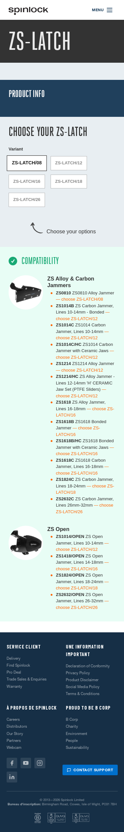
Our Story (15, 733)
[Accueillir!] (28, 10)
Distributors (17, 726)
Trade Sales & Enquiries (27, 679)
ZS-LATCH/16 (26, 181)
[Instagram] (39, 763)
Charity (72, 726)
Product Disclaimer (82, 680)
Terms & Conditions (83, 693)
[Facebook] (12, 763)
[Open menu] (102, 10)
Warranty (14, 686)
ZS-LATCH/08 (27, 163)
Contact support (90, 770)
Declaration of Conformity (88, 666)
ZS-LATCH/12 (68, 162)
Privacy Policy (78, 673)
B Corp (72, 719)
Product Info (27, 93)
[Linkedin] (12, 777)
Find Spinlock (18, 665)
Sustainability (77, 747)
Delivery (14, 658)
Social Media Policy (83, 686)
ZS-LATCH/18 (68, 181)
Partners (14, 740)
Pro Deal (14, 672)
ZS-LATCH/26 (26, 199)
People (72, 740)
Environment (76, 733)
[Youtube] (26, 763)
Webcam (14, 747)
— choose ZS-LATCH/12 (79, 370)
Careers (13, 719)
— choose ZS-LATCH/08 (79, 299)
